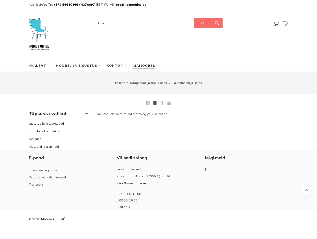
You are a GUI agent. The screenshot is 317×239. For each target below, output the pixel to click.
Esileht (120, 83)
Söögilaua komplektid (44, 131)
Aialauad (35, 139)
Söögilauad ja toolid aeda (148, 83)
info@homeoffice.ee (131, 183)
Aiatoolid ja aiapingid (44, 146)
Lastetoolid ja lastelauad (46, 123)
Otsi (205, 23)
